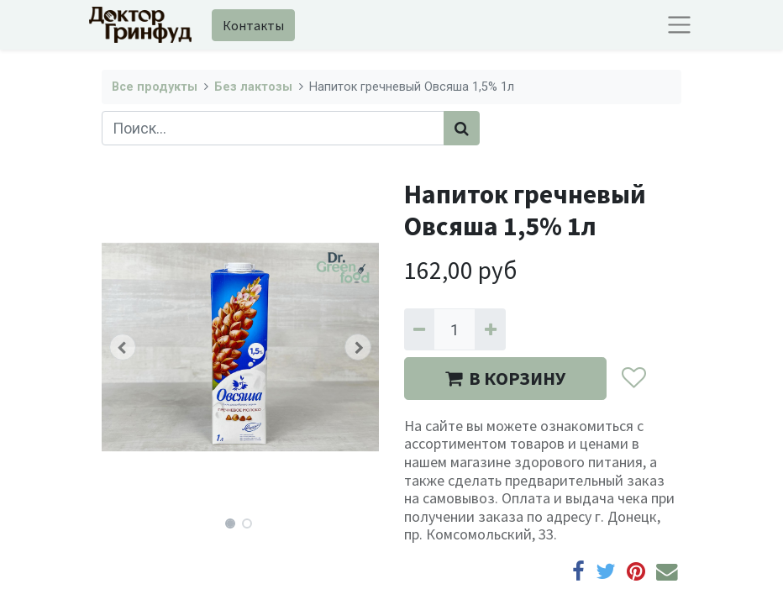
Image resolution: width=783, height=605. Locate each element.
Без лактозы (253, 87)
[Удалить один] (419, 329)
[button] (123, 347)
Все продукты (154, 87)
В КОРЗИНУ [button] (505, 378)
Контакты (253, 25)
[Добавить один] (490, 329)
